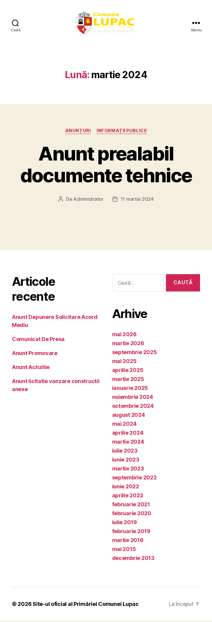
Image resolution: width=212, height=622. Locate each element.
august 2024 (128, 416)
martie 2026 (128, 344)
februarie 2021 (131, 505)
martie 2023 (128, 470)
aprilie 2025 (128, 371)
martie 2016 (128, 541)
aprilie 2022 (127, 496)
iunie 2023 (125, 461)
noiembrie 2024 (132, 398)
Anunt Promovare (34, 354)
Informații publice (122, 131)
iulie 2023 (125, 452)
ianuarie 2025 (130, 389)
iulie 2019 (124, 523)
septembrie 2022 (134, 479)
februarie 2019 (131, 532)
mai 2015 (124, 550)
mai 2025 (124, 362)
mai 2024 (124, 425)
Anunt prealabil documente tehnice (106, 165)
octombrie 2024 (133, 407)
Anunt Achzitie (31, 368)
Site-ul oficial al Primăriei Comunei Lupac (86, 605)
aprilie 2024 (128, 434)
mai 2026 (124, 335)
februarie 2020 (131, 514)
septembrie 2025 (134, 353)
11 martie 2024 (137, 200)
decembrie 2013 (133, 559)
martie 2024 (128, 443)
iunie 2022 (125, 487)
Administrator (88, 200)
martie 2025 (128, 380)
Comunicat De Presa (38, 340)
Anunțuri (78, 131)
